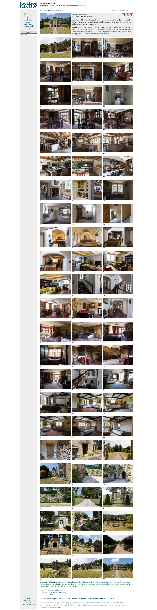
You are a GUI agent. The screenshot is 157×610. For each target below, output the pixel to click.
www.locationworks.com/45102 (122, 10)
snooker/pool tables (92, 34)
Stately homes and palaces (57, 593)
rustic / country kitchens (48, 586)
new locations (29, 20)
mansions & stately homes (56, 6)
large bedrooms (101, 30)
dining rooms (82, 27)
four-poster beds (119, 27)
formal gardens (106, 27)
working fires (104, 34)
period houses (90, 32)
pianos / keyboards (118, 32)
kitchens (91, 30)
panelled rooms (78, 32)
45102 (86, 6)
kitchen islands (82, 30)
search (28, 602)
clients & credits (28, 26)
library (29, 18)
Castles (50, 595)
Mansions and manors (55, 590)
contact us (28, 22)
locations (43, 6)
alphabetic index (29, 14)
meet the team (29, 24)
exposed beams (93, 27)
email (97, 599)
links (28, 28)
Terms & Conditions (55, 607)
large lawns (112, 30)
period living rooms (103, 32)
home (29, 12)
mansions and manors (75, 6)
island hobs (108, 582)
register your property (29, 604)
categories (28, 16)
